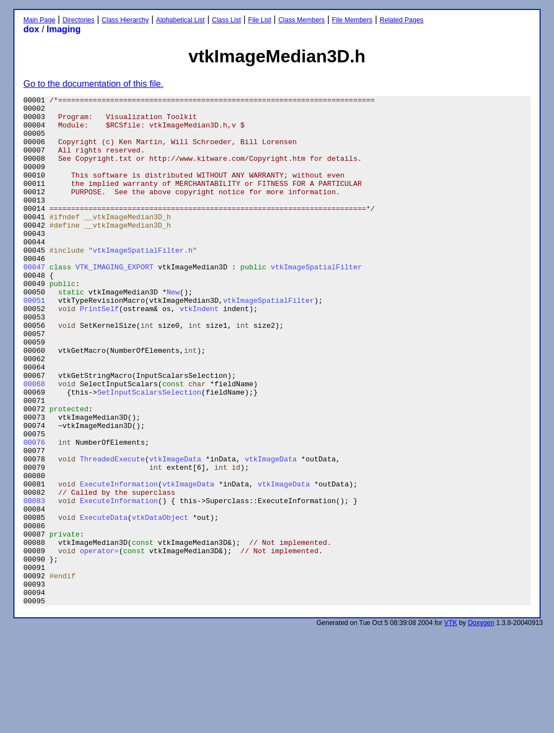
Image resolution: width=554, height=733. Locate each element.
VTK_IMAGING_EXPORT (115, 302)
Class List (226, 20)
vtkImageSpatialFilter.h (142, 282)
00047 (34, 302)
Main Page (39, 20)
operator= (99, 642)
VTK (450, 725)
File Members (352, 20)
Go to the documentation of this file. (93, 83)
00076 (34, 512)
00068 (34, 442)
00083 (34, 582)
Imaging (64, 29)
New (172, 332)
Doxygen (481, 725)
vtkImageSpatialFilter (316, 302)
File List (259, 20)
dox (31, 29)
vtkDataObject (160, 602)
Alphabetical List (180, 20)
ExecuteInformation (118, 562)
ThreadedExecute (112, 532)
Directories (78, 20)
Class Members (301, 20)
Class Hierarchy (125, 20)
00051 (34, 342)
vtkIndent (199, 352)
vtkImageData (175, 532)
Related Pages (402, 20)
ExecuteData (103, 602)
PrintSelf (99, 352)
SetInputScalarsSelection (149, 452)
